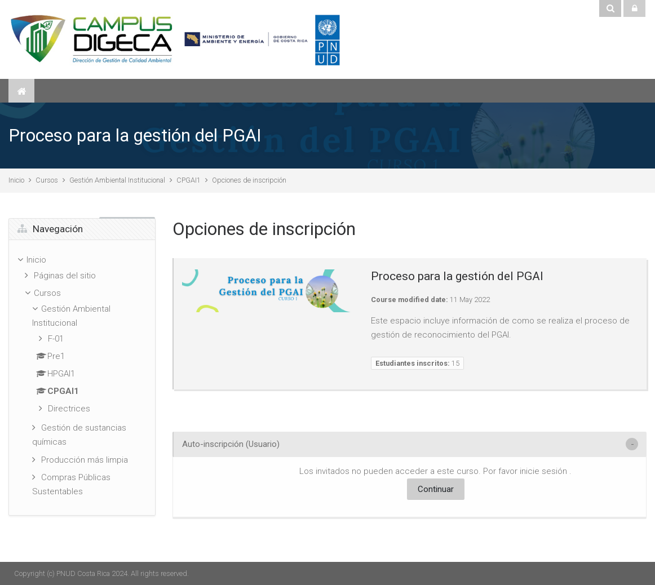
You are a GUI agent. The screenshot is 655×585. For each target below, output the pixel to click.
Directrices (69, 409)
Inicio (16, 180)
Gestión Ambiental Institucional (117, 180)
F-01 (56, 339)
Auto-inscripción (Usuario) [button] (231, 444)
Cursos (47, 180)
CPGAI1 (188, 180)
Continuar (436, 489)
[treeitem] (82, 377)
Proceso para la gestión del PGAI (135, 135)
